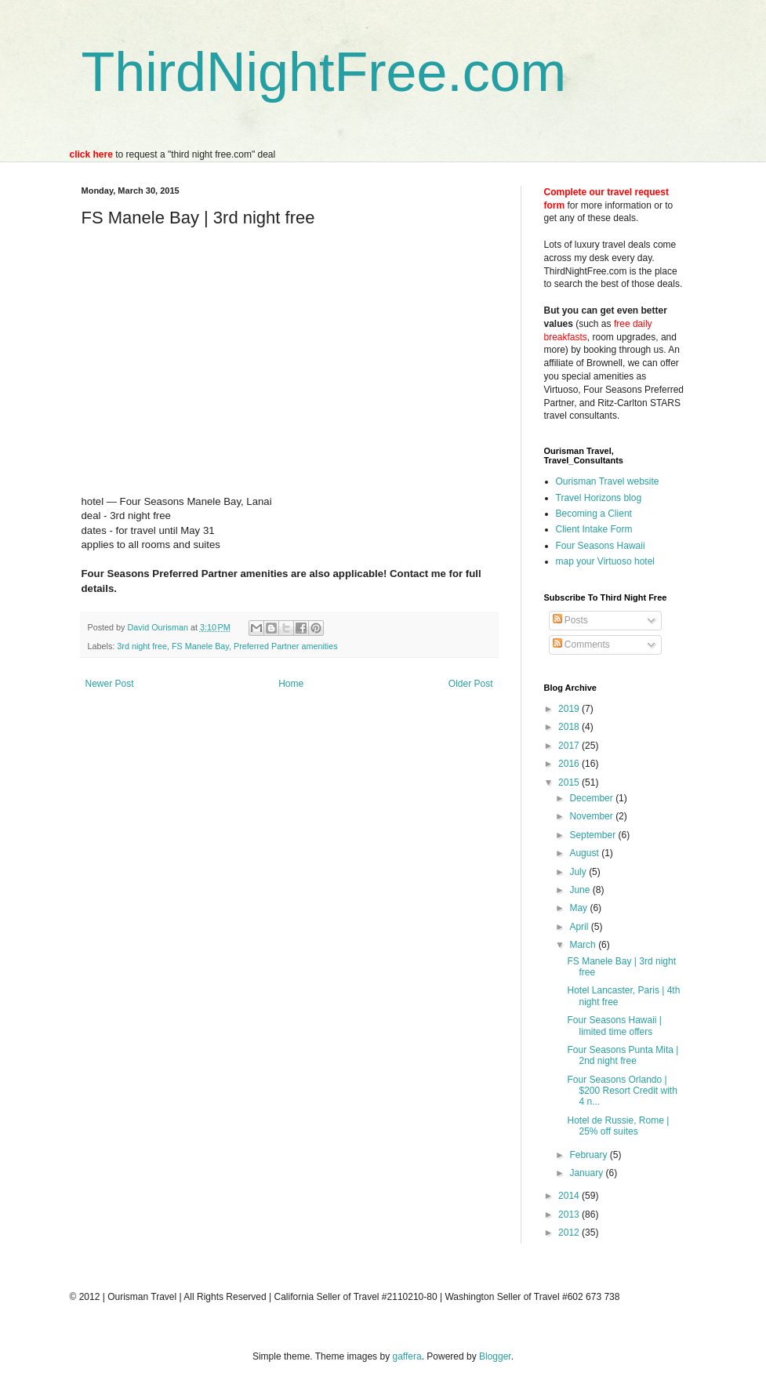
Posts (570, 620)
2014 (570, 1195)
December (592, 798)
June (580, 889)
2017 (570, 745)
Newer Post (109, 683)
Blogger (495, 1356)
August (585, 853)
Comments (581, 644)
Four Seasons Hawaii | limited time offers (614, 1026)
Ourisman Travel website (607, 481)
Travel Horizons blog (599, 497)
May (579, 907)
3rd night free (142, 646)
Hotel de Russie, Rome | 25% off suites (618, 1126)
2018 (570, 726)
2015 (570, 782)
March (583, 944)
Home (290, 683)
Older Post (470, 683)
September (593, 835)
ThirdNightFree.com (324, 72)
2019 (570, 708)
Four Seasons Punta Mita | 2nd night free (622, 1055)
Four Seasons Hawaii (600, 545)
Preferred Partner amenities (286, 646)
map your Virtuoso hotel (605, 561)
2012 (570, 1232)
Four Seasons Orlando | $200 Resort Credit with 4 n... (622, 1091)
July (579, 871)
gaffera (406, 1356)
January (587, 1172)
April (579, 926)
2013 (570, 1214)
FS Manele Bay (200, 646)
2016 (570, 763)
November (592, 816)
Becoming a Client (594, 513)
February (589, 1154)
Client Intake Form (594, 529)
